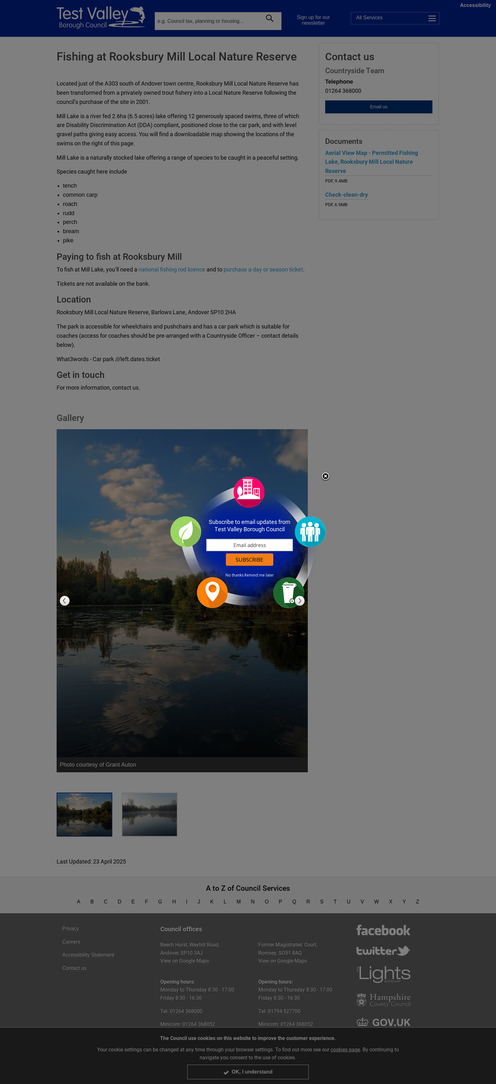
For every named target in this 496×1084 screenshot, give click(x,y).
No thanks (235, 575)
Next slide (299, 601)
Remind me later (259, 575)
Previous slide (65, 601)
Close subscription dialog (325, 476)
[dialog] (248, 542)
